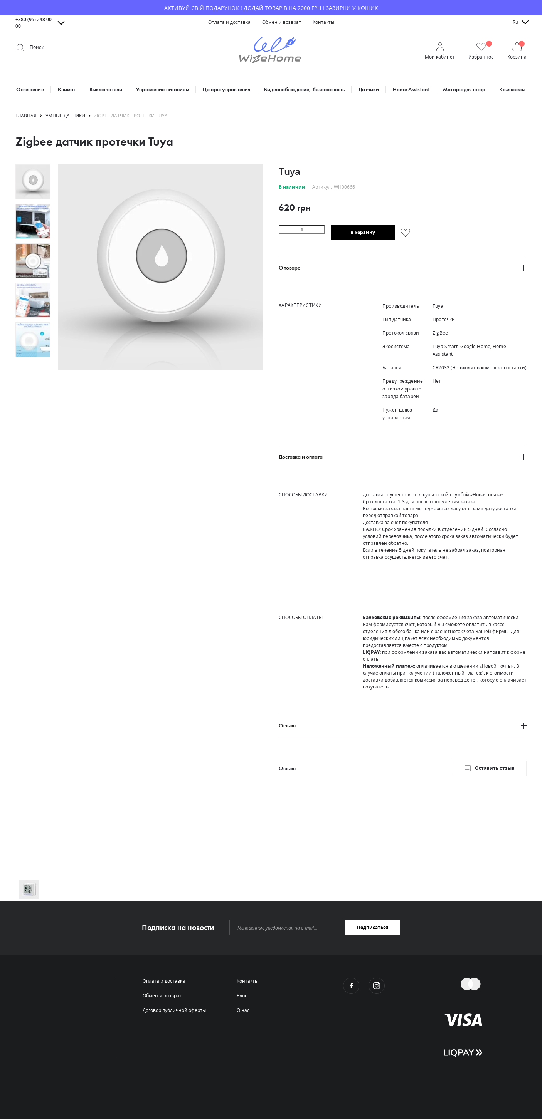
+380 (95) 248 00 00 (33, 22)
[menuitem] (229, 22)
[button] (481, 51)
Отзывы (287, 725)
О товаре (289, 268)
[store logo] (270, 51)
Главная (26, 116)
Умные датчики (65, 116)
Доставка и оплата (301, 457)
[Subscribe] (372, 927)
